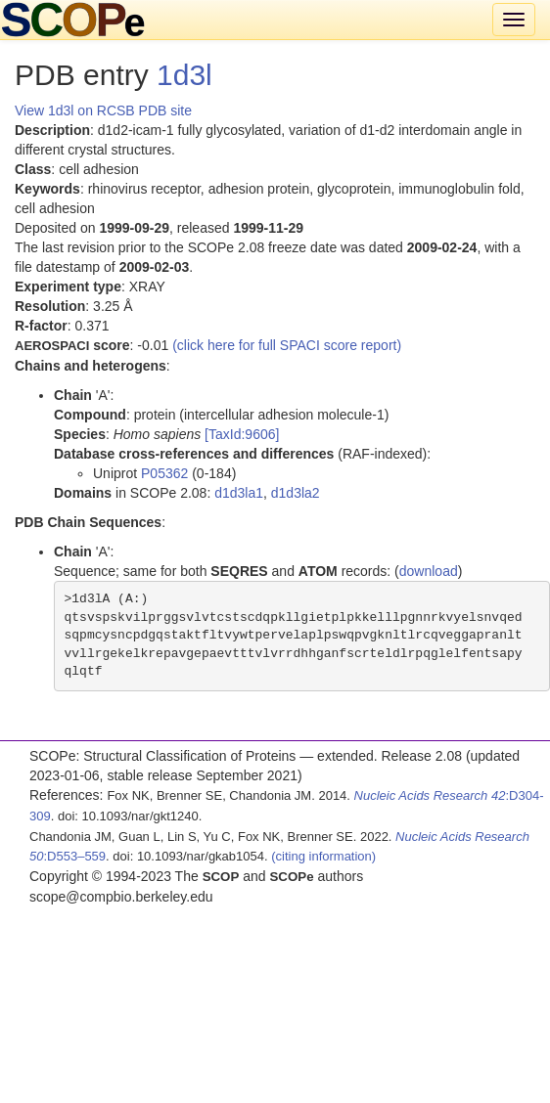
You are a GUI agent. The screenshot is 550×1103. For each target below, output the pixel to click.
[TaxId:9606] (242, 434)
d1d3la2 (295, 493)
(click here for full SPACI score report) (286, 345)
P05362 (164, 473)
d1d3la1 (238, 493)
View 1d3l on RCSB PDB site (103, 110)
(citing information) (323, 856)
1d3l (184, 75)
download (428, 571)
